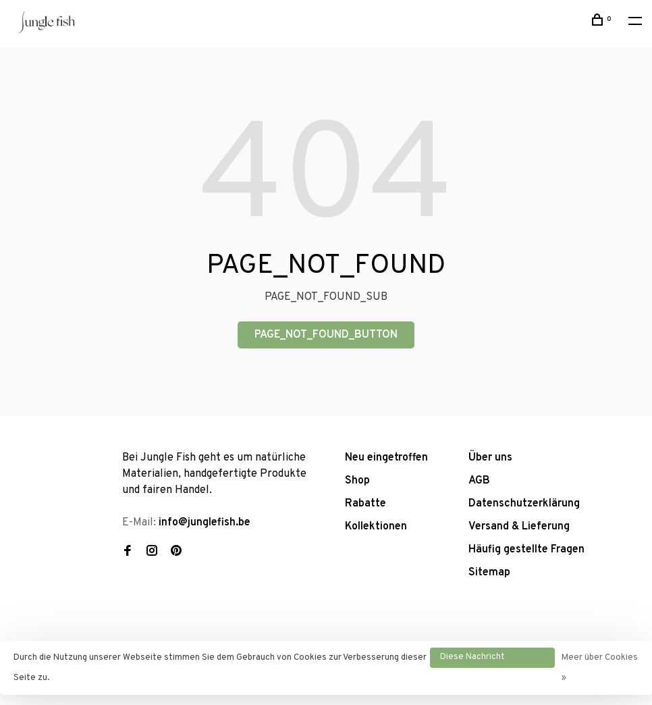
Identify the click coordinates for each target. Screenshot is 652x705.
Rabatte (365, 504)
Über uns (490, 458)
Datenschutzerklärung (524, 504)
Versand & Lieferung (519, 526)
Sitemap (489, 572)
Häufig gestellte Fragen (526, 549)
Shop (357, 481)
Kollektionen (376, 526)
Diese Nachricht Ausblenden (472, 660)
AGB (479, 481)
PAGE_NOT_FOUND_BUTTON (326, 335)
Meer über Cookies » (600, 667)
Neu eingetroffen (386, 458)
